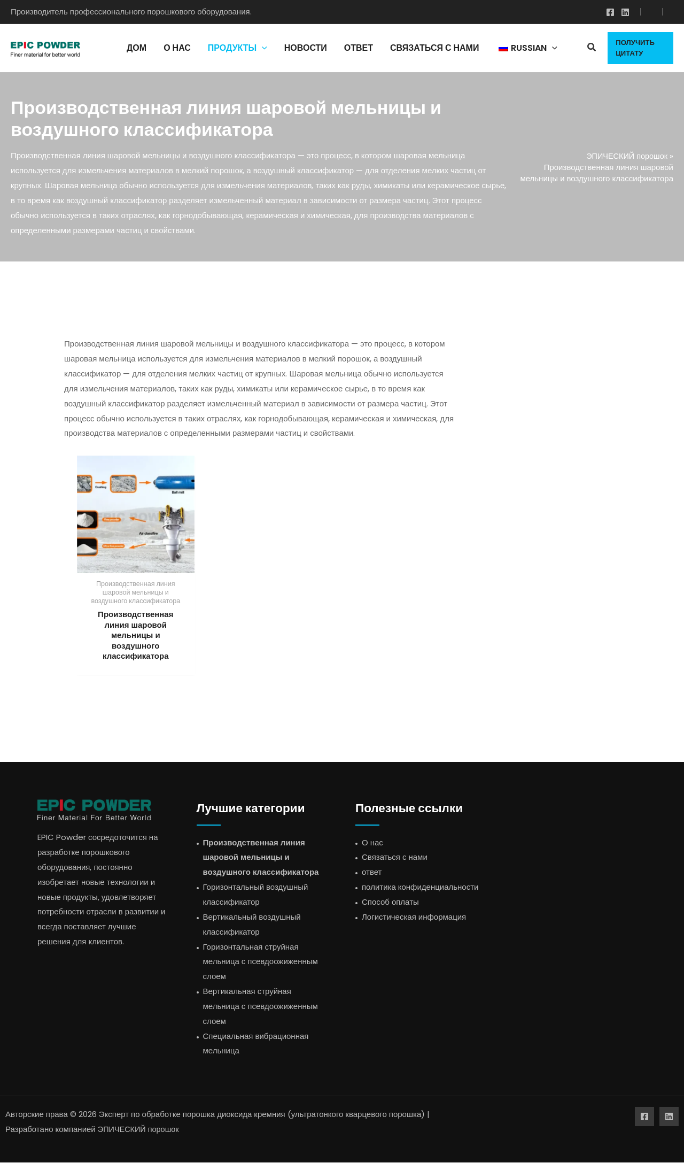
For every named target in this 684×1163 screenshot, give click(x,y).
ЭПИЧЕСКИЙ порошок (625, 155)
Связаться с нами (395, 858)
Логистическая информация (414, 917)
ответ (372, 873)
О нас (372, 843)
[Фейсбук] (610, 12)
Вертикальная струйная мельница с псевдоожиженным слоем (260, 1006)
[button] (592, 48)
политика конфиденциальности (420, 887)
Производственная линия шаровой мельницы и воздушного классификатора (261, 858)
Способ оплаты (390, 902)
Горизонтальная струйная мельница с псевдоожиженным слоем (260, 962)
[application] (261, 48)
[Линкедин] (625, 12)
